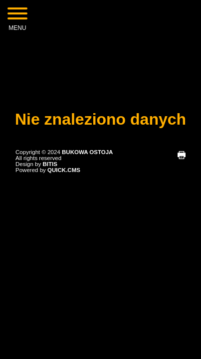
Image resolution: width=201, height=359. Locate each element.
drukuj (182, 155)
